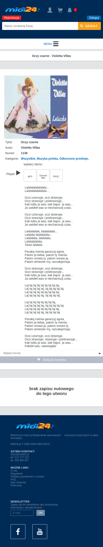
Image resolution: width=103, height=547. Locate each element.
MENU (51, 44)
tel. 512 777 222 (20, 457)
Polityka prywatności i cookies (27, 476)
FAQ (13, 479)
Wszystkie (28, 158)
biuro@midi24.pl (20, 454)
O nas (14, 470)
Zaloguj (94, 17)
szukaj (88, 26)
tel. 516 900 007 (20, 460)
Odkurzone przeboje (73, 158)
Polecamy (16, 485)
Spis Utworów (18, 482)
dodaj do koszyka (51, 359)
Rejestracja (11, 17)
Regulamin (17, 473)
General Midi (43, 176)
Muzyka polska (47, 158)
